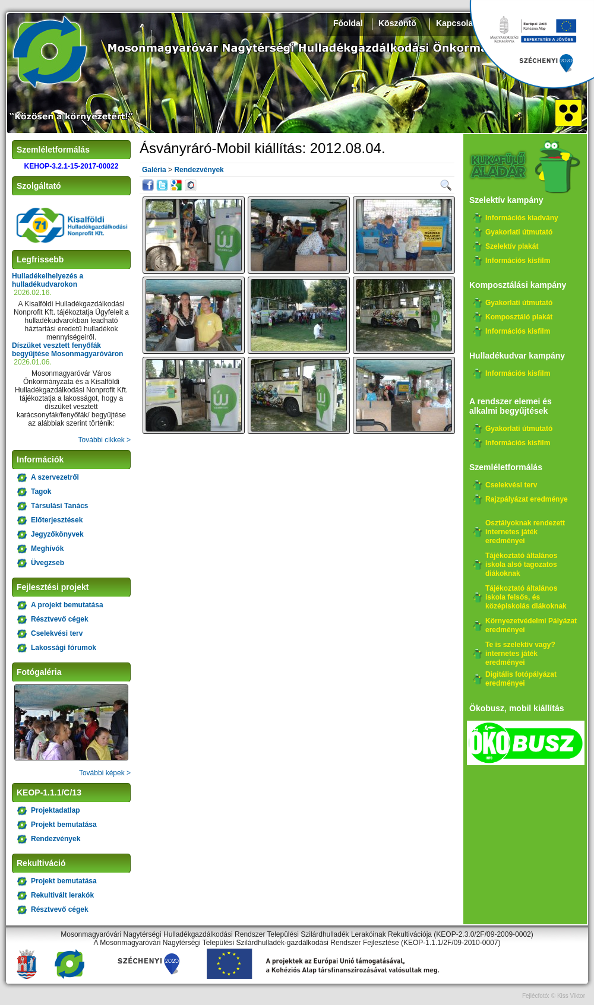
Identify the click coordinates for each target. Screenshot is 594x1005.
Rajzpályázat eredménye (526, 499)
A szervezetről (55, 477)
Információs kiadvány (521, 218)
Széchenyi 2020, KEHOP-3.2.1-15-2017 (531, 44)
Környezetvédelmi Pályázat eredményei (531, 625)
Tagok (41, 491)
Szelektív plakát (511, 246)
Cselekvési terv (57, 633)
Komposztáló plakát (518, 317)
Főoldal (348, 23)
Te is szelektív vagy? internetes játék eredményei (520, 654)
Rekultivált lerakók (62, 895)
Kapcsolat (456, 23)
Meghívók (47, 548)
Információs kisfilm (517, 260)
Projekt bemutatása (64, 824)
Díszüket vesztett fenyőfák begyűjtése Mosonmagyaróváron (67, 349)
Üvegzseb (47, 563)
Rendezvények (55, 839)
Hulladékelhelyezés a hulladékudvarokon (47, 280)
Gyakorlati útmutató (518, 232)
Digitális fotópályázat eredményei (521, 678)
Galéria (154, 170)
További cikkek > (104, 440)
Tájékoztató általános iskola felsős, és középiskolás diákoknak (526, 597)
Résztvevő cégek (60, 619)
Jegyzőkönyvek (57, 534)
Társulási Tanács (60, 506)
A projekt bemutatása (67, 605)
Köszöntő (397, 23)
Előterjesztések (57, 520)
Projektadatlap (55, 810)
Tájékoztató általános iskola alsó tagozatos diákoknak (521, 564)
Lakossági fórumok (63, 647)
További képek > (105, 773)
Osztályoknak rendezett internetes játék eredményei (525, 532)
